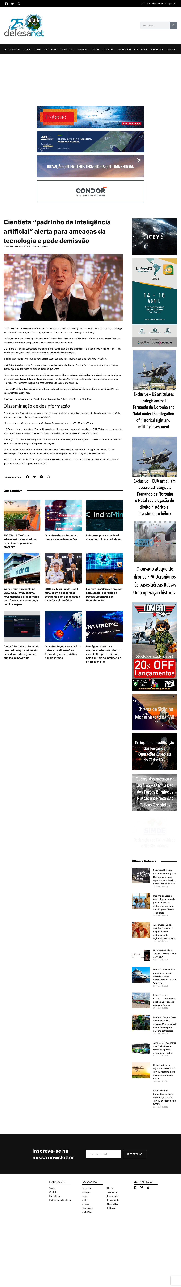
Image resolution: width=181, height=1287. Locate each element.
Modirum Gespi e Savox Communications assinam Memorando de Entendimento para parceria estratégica (165, 1024)
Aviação (27, 49)
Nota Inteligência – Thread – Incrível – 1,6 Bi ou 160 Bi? (165, 953)
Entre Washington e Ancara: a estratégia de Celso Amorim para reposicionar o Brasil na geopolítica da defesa (164, 877)
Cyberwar (35, 246)
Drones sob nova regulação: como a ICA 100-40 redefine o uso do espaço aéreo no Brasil (164, 1072)
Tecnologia (108, 49)
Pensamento (141, 49)
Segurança (83, 49)
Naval (38, 49)
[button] (27, 477)
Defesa (95, 49)
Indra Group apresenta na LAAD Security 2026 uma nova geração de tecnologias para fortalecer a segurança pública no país (21, 597)
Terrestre (14, 49)
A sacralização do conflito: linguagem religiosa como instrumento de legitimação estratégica (165, 932)
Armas (54, 49)
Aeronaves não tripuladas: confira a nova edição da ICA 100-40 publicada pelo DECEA (164, 1097)
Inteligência (124, 49)
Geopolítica (67, 49)
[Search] (173, 25)
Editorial (172, 49)
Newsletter (157, 49)
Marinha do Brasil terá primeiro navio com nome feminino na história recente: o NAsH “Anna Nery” (165, 976)
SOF (46, 49)
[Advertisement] (90, 76)
